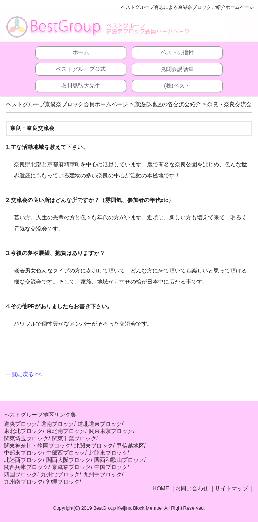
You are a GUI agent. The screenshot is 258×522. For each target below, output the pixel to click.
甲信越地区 (130, 445)
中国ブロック (111, 467)
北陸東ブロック (108, 453)
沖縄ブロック (63, 481)
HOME (160, 488)
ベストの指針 (177, 52)
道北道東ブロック (100, 424)
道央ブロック (20, 424)
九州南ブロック (23, 481)
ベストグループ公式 (81, 69)
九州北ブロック (60, 474)
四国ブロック (20, 474)
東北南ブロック (65, 431)
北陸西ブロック (23, 460)
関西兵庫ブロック (26, 467)
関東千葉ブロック (74, 438)
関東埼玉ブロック (26, 438)
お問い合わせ (191, 488)
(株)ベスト (177, 85)
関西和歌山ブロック (119, 460)
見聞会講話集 (177, 69)
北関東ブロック (93, 445)
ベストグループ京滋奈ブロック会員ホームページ (67, 104)
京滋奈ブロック (71, 467)
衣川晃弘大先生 (80, 85)
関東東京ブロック (111, 431)
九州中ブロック (102, 474)
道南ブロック (57, 424)
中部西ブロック (65, 453)
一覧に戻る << (24, 374)
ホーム (81, 52)
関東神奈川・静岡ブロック (37, 445)
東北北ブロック (23, 431)
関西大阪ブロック (68, 460)
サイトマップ (231, 488)
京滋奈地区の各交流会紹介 (167, 104)
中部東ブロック (23, 453)
